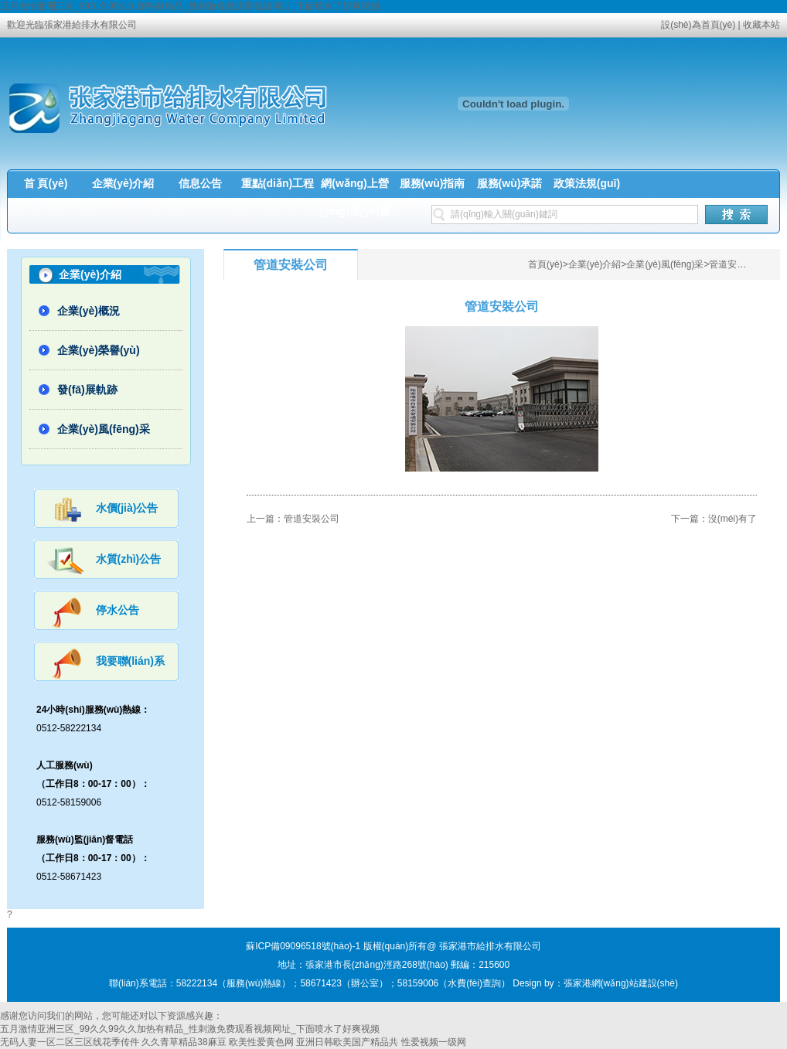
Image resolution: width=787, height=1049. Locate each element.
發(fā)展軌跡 (87, 389)
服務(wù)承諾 (510, 183)
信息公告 (200, 183)
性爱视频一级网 (433, 1042)
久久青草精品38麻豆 (183, 1042)
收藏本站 (761, 24)
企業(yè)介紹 (123, 183)
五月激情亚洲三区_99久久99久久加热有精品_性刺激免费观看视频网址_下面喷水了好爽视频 (190, 6)
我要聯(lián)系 (130, 661)
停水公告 (117, 610)
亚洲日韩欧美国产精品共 (347, 1042)
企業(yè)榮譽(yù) (98, 350)
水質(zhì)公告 (129, 559)
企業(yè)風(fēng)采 (103, 429)
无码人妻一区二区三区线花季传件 (69, 1042)
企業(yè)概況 (88, 311)
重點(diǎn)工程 (277, 183)
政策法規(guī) (587, 183)
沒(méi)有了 (732, 518)
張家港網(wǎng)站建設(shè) (621, 983)
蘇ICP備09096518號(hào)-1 (303, 946)
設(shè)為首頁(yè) (698, 24)
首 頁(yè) (46, 183)
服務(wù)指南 (432, 183)
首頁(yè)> (548, 264)
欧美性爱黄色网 (261, 1042)
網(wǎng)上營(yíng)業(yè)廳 (355, 197)
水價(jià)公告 (127, 508)
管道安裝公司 (737, 264)
